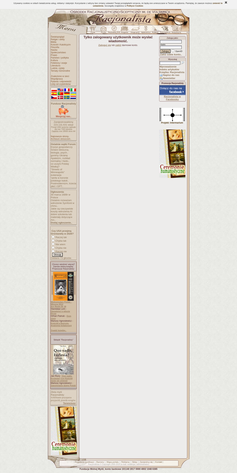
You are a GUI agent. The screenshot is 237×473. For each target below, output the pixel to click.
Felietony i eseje (59, 63)
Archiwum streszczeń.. (61, 139)
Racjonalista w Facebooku (172, 98)
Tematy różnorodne (60, 71)
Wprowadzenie (168, 66)
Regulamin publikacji (84, 462)
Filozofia (55, 47)
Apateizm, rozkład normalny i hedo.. (60, 159)
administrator (143, 464)
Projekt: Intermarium (172, 121)
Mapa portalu (113, 462)
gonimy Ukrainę (59, 155)
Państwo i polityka (60, 57)
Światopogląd (57, 37)
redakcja (131, 464)
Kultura (54, 60)
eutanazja (56, 175)
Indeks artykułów (169, 69)
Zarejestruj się (146, 462)
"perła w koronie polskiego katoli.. (60, 179)
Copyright (106, 464)
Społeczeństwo (58, 52)
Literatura (55, 65)
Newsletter (169, 78)
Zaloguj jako (172, 38)
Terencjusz (69, 403)
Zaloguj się (104, 45)
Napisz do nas (171, 75)
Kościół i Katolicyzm (61, 44)
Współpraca (57, 79)
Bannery (100, 462)
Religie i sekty (58, 39)
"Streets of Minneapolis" (58, 171)
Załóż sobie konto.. (171, 54)
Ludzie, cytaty (58, 68)
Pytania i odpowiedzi (61, 81)
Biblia (53, 42)
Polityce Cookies (135, 6)
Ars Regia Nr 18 (58, 306)
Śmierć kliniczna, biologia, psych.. (60, 151)
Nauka (54, 50)
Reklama (125, 462)
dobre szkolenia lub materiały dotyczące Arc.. (61, 217)
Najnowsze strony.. (60, 136)
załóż (118, 45)
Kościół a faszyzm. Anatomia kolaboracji (61, 324)
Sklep (134, 462)
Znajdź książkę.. (58, 330)
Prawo (54, 55)
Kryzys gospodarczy (62, 147)
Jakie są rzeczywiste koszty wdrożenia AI (62, 210)
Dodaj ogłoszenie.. (61, 222)
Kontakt (158, 462)
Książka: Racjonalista (172, 72)
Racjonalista (93, 464)
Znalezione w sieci (60, 76)
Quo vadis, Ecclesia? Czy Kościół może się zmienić (62, 378)
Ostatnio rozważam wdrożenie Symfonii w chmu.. (62, 203)
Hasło (162, 44)
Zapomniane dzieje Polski (63, 385)
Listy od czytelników (61, 84)
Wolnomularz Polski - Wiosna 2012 (61, 303)
